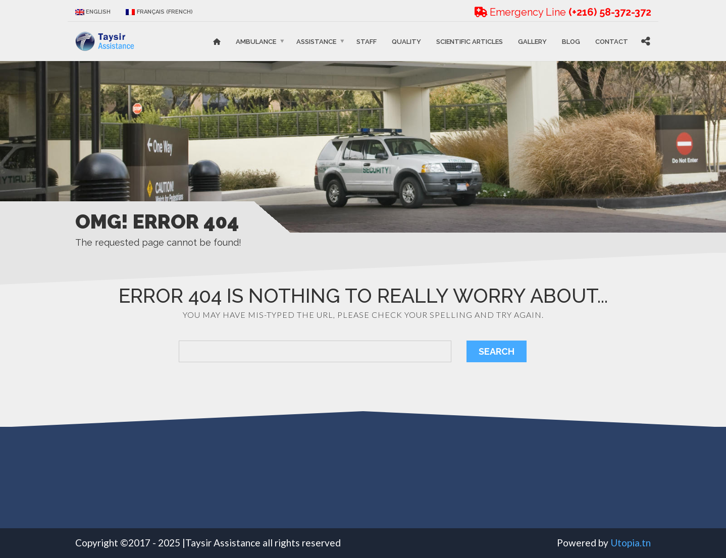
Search (496, 351)
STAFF (366, 41)
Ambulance (256, 41)
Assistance (316, 41)
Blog (571, 41)
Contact (611, 41)
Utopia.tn (630, 542)
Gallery (532, 41)
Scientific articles (469, 41)
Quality (406, 41)
